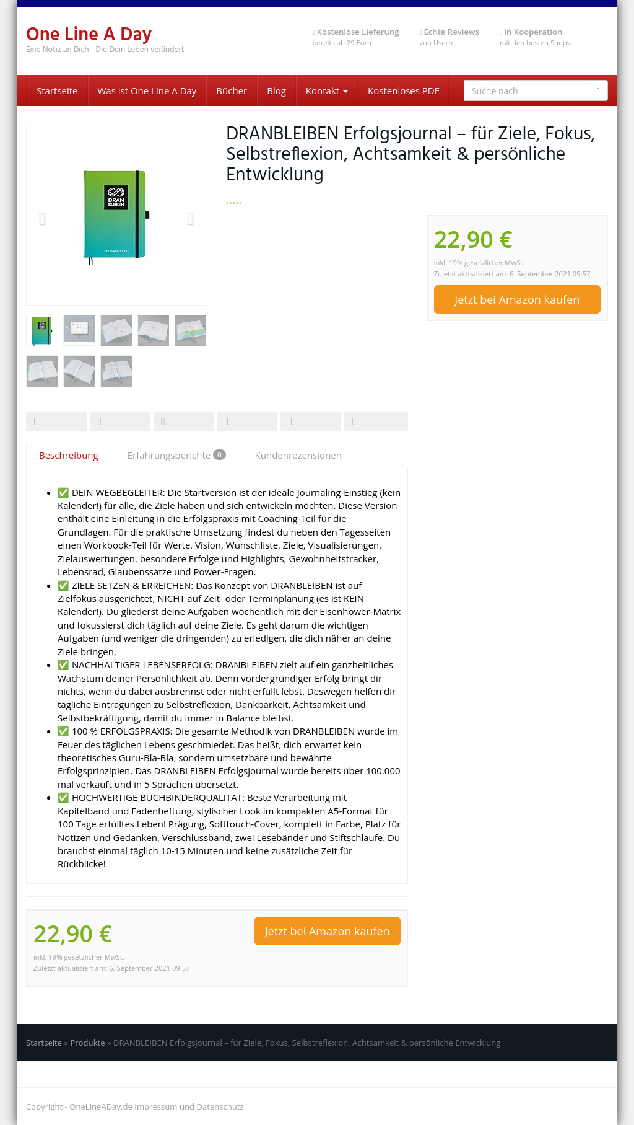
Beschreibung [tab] (68, 455)
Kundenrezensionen (298, 455)
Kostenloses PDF (403, 90)
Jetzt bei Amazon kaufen (517, 299)
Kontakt (327, 90)
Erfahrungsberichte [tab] (177, 455)
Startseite (57, 90)
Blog (276, 90)
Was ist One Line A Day (147, 90)
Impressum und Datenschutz (188, 1106)
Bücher (231, 90)
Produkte (87, 1042)
